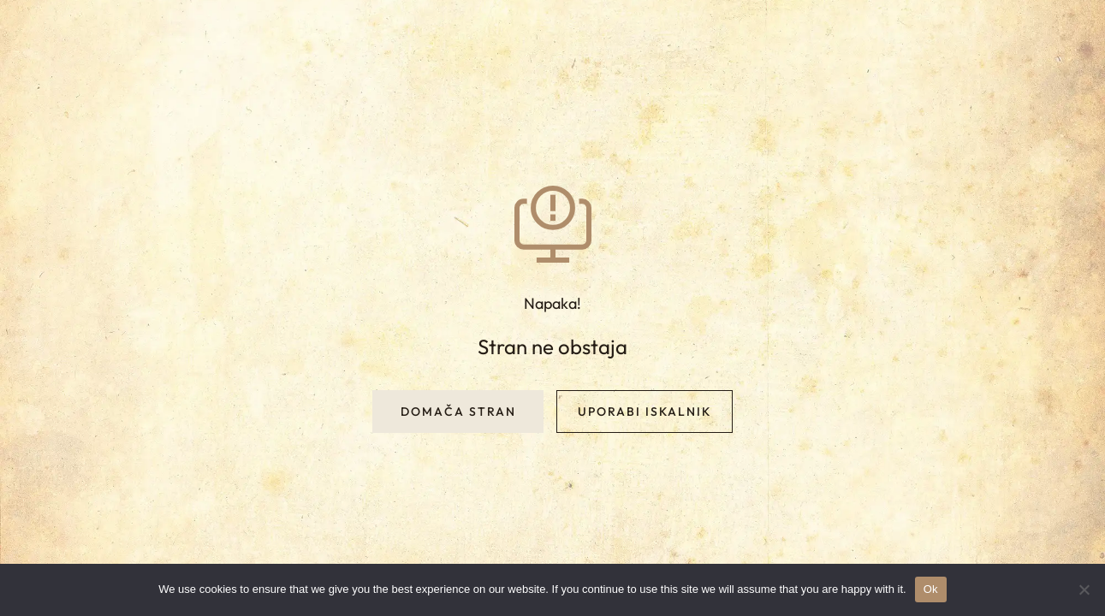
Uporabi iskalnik (644, 411)
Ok (931, 589)
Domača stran (458, 411)
